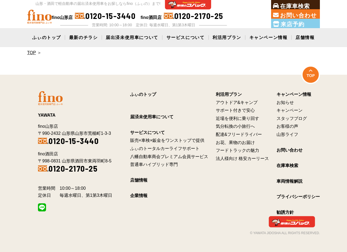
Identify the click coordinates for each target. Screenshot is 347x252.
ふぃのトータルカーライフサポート (165, 148)
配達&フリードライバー (239, 134)
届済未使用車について (152, 116)
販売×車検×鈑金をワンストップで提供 (167, 140)
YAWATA (47, 115)
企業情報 (138, 195)
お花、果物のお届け (235, 142)
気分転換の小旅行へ (235, 126)
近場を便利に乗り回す (237, 118)
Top (31, 52)
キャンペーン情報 (268, 37)
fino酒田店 (181, 16)
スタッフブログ (292, 118)
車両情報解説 (290, 181)
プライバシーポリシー (298, 196)
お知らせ (285, 102)
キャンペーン (290, 110)
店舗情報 (304, 37)
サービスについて (185, 37)
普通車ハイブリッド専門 (154, 164)
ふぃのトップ (46, 37)
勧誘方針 (285, 212)
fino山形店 (94, 16)
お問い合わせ (290, 150)
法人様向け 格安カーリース (242, 158)
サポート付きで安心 (235, 110)
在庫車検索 (287, 165)
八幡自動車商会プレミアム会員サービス (169, 156)
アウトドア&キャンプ (237, 102)
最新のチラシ (83, 37)
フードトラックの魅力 (237, 150)
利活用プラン (227, 37)
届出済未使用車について (132, 37)
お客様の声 (287, 126)
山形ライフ (287, 134)
